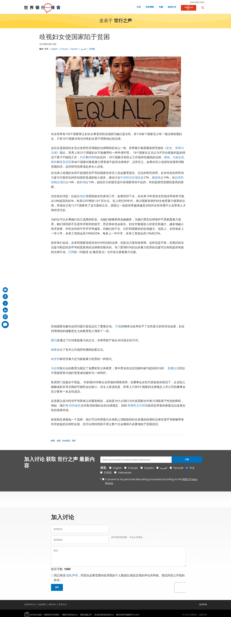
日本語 (92, 49)
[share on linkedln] (5, 310)
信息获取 (42, 604)
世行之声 (123, 21)
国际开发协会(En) (70, 614)
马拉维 (55, 368)
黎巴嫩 (55, 340)
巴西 (71, 252)
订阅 (187, 459)
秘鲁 (54, 349)
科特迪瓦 (75, 405)
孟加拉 (81, 196)
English (54, 49)
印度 (118, 326)
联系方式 (172, 7)
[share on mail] (5, 289)
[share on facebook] (5, 296)
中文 (46, 49)
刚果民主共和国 (138, 405)
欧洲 (83, 182)
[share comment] (5, 324)
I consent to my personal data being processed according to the (151, 481)
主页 (139, 7)
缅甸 (167, 157)
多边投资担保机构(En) (104, 614)
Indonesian (124, 472)
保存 (57, 587)
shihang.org (197, 2)
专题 (161, 7)
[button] (202, 7)
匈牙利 (55, 359)
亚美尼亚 (65, 162)
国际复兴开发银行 (52, 614)
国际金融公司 (86, 614)
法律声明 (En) (29, 604)
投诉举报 (203, 604)
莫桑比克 (173, 368)
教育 (53, 440)
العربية (83, 49)
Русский (178, 468)
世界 (74, 440)
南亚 (158, 177)
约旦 (83, 157)
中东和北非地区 (130, 177)
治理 (58, 440)
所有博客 (150, 7)
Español (74, 49)
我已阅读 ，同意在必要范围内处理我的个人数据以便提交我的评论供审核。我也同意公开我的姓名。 (119, 577)
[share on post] (5, 303)
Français (64, 49)
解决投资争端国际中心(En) (127, 614)
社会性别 (66, 440)
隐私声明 (72, 575)
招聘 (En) (52, 604)
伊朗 (91, 157)
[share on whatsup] (5, 316)
